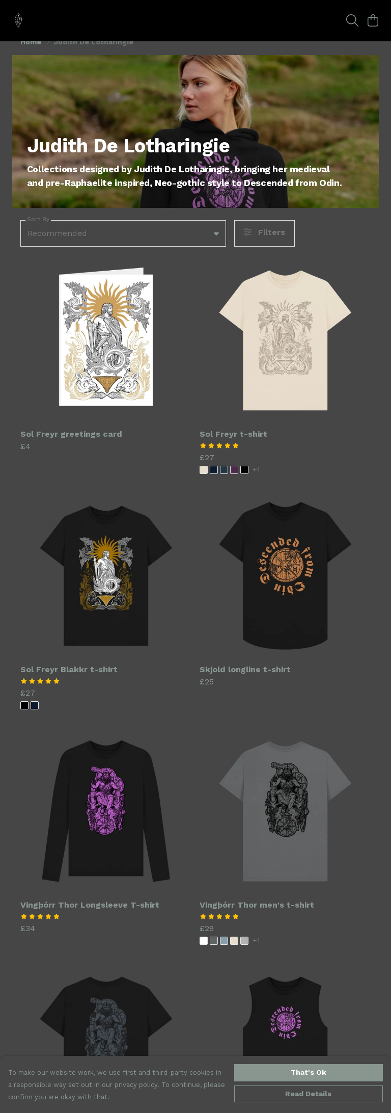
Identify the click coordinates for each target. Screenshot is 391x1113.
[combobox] (123, 245)
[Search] (352, 20)
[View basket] (372, 20)
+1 (256, 482)
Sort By (38, 231)
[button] (216, 246)
